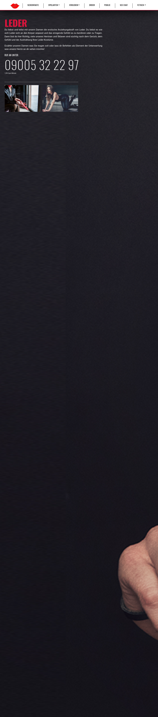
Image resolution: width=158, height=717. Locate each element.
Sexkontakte (33, 5)
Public (107, 5)
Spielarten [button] (53, 5)
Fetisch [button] (140, 5)
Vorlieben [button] (73, 5)
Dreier (92, 5)
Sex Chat (124, 5)
